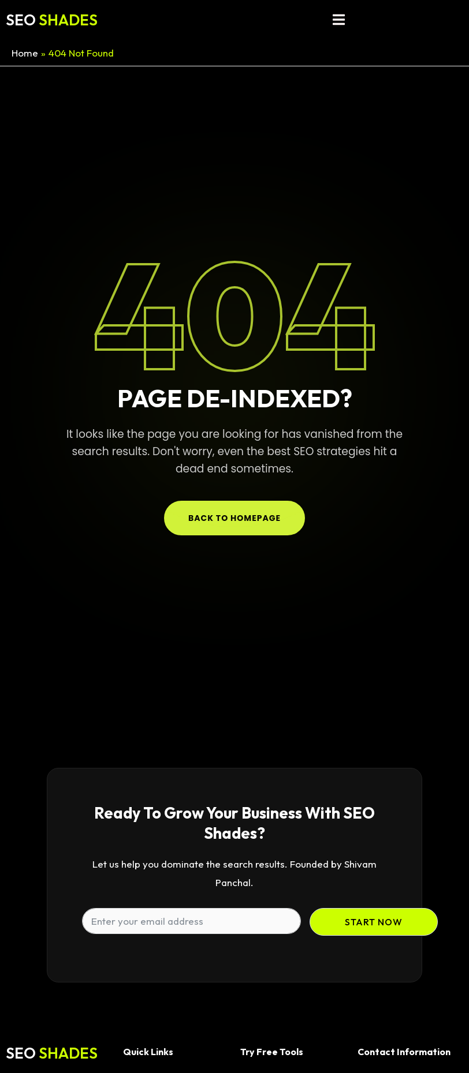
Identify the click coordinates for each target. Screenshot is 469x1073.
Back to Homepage (234, 518)
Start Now (374, 922)
